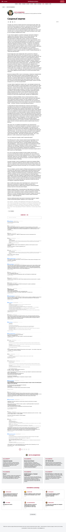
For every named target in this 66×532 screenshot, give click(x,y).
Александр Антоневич (12, 258)
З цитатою (12, 230)
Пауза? (5, 474)
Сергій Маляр (11, 221)
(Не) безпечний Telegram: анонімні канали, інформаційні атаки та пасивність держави (53, 494)
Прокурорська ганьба (7, 504)
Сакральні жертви (7, 461)
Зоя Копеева (11, 302)
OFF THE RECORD (49, 461)
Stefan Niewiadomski (12, 333)
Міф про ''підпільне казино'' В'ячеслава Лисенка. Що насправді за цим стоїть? (32, 494)
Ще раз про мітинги (29, 461)
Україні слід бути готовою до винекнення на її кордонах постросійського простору (30, 505)
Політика (11, 211)
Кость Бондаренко (19, 12)
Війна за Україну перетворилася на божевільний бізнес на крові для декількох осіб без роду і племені (10, 494)
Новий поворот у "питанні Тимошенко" (30, 474)
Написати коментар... (24, 217)
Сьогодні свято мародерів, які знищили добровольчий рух (54, 505)
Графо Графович (11, 380)
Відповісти (8, 230)
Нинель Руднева (11, 264)
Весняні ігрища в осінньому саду (53, 474)
